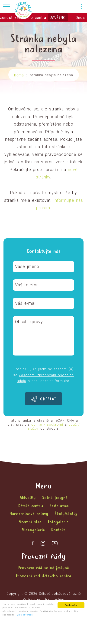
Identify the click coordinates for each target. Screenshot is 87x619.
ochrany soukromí (47, 424)
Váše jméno (27, 266)
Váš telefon (27, 284)
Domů (19, 75)
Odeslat (48, 399)
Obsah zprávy (29, 321)
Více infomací (25, 615)
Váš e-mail (26, 303)
